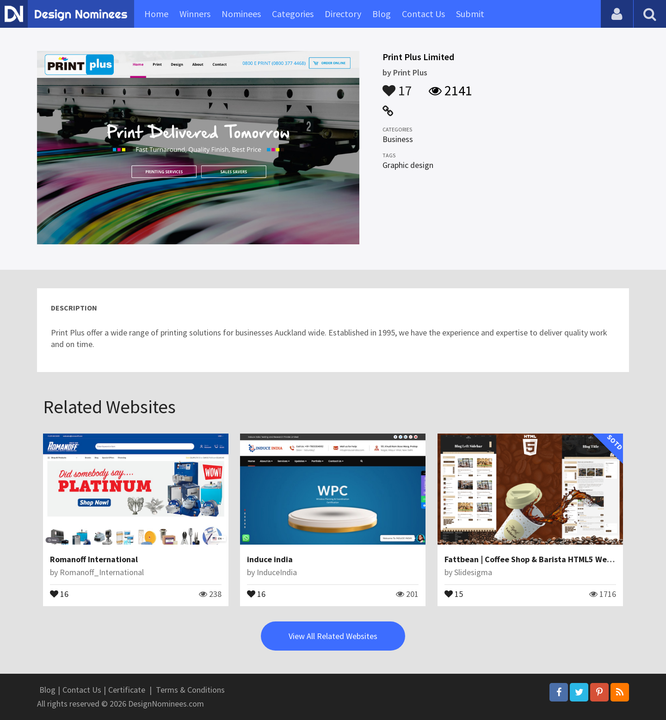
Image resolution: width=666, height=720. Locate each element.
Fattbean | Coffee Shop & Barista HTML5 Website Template (554, 559)
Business (397, 139)
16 (59, 593)
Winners (194, 13)
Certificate (126, 689)
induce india (270, 559)
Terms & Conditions (190, 689)
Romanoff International (94, 559)
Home (156, 13)
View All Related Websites (333, 636)
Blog (381, 13)
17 (397, 86)
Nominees (241, 13)
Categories (293, 13)
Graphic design (407, 165)
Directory (343, 13)
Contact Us (423, 13)
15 (453, 593)
